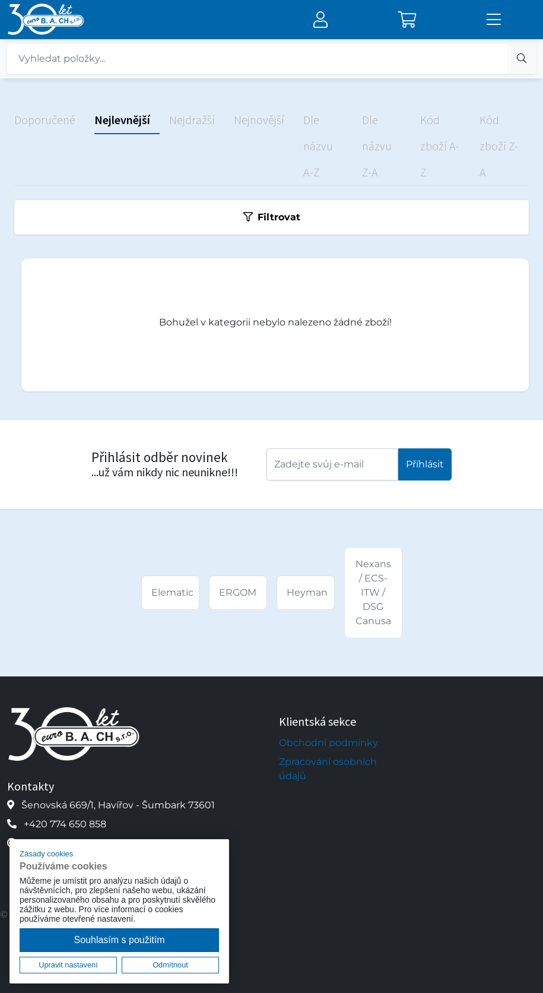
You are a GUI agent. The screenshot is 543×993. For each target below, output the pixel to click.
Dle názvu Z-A (377, 145)
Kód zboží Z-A (499, 145)
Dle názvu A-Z (318, 145)
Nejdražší (192, 119)
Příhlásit (425, 464)
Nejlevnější (122, 119)
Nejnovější (259, 119)
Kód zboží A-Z (439, 145)
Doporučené (44, 119)
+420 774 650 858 (65, 824)
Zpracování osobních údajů (328, 769)
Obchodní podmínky (328, 742)
